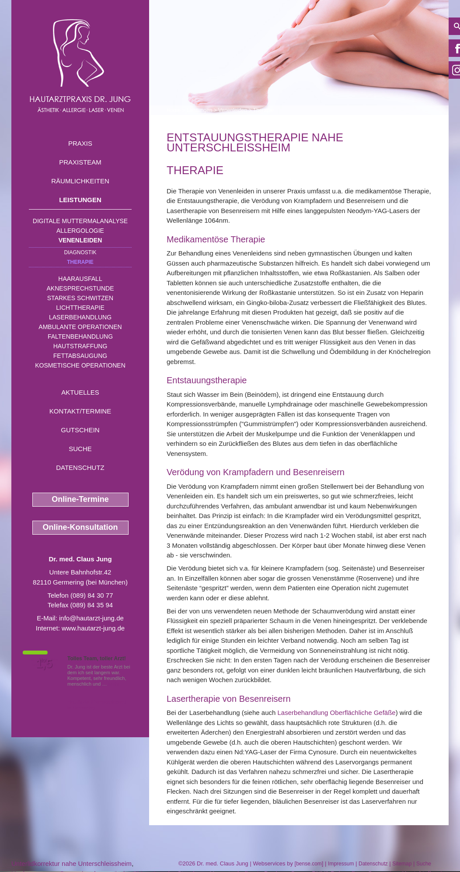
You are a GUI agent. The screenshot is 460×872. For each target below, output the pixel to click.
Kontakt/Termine (80, 411)
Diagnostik (80, 252)
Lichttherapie (80, 307)
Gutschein (80, 430)
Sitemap (401, 864)
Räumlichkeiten (80, 181)
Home (174, 110)
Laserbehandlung (80, 317)
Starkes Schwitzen (80, 297)
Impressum (341, 864)
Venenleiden (80, 240)
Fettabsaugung (80, 355)
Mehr (113, 683)
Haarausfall (80, 278)
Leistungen (80, 199)
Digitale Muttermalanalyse (80, 220)
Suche (80, 448)
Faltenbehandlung (80, 336)
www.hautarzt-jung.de (93, 628)
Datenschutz (80, 467)
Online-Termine (80, 499)
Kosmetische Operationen (80, 365)
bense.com (309, 864)
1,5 (44, 663)
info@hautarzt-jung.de (91, 618)
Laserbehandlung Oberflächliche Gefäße (337, 712)
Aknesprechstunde (80, 288)
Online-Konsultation (80, 527)
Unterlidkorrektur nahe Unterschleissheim (71, 863)
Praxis (80, 143)
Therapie (80, 262)
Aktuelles (80, 392)
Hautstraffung (80, 346)
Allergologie (80, 230)
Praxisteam (80, 162)
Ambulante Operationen (80, 326)
